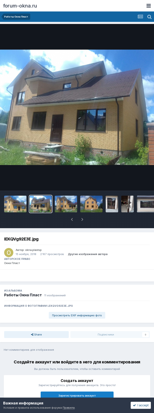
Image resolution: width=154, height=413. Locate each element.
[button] (71, 219)
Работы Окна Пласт (23, 295)
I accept (141, 405)
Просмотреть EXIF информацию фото (77, 315)
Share (36, 334)
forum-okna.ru (20, 6)
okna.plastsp (33, 250)
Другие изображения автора (88, 254)
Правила (69, 407)
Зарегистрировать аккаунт (77, 395)
